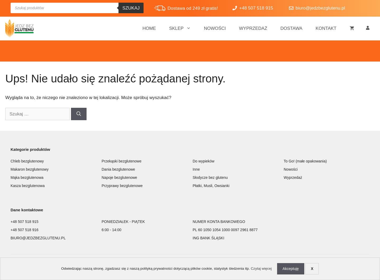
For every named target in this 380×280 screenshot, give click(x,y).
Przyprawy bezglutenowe (122, 186)
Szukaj (131, 8)
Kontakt (326, 28)
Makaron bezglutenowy (30, 169)
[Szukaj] (79, 114)
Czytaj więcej (261, 268)
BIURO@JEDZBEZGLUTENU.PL (38, 238)
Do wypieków (203, 161)
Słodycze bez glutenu (210, 177)
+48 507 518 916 (25, 230)
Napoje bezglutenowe (119, 177)
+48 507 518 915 (25, 222)
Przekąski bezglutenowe (121, 161)
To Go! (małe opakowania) (305, 161)
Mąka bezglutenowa (27, 177)
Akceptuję (291, 269)
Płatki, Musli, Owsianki (211, 186)
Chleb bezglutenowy (27, 161)
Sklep (183, 28)
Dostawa (291, 28)
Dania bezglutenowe (118, 169)
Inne (196, 169)
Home (149, 28)
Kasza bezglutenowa (28, 186)
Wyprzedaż (253, 28)
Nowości (215, 28)
